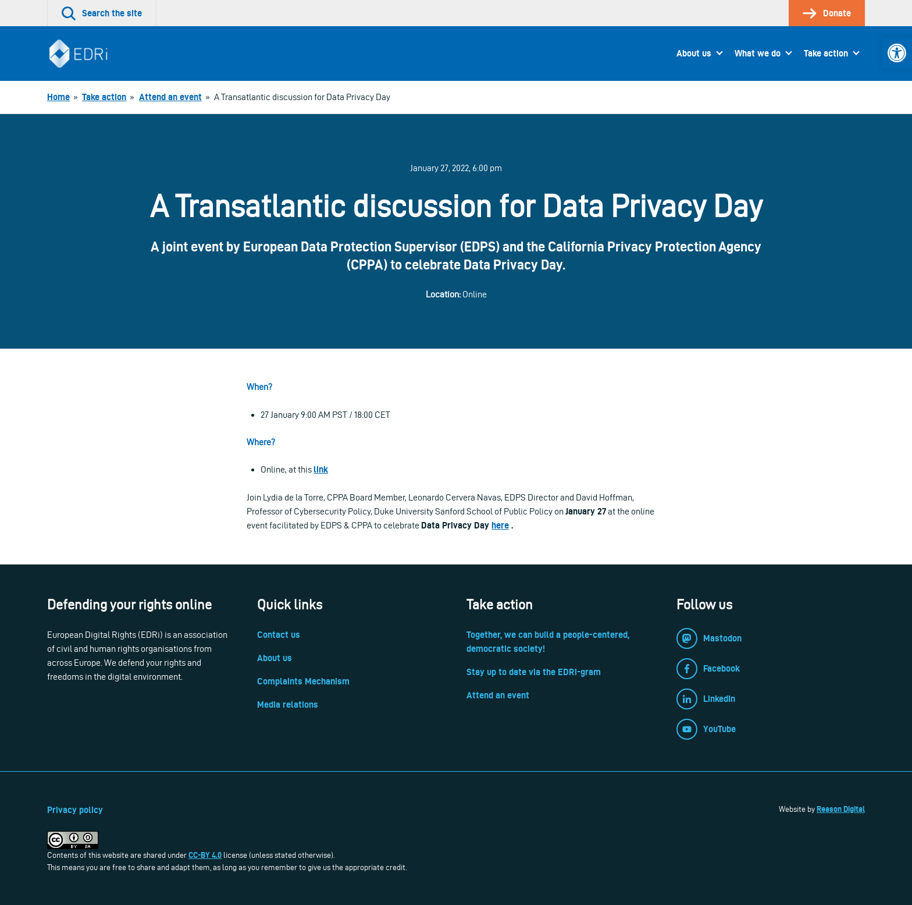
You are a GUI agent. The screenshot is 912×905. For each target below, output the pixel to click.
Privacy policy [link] (75, 810)
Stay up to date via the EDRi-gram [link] (533, 672)
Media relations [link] (287, 704)
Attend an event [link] (497, 695)
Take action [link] (826, 53)
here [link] (500, 525)
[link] (897, 53)
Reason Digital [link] (841, 809)
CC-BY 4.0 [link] (205, 855)
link (321, 469)
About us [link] (693, 53)
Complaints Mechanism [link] (303, 681)
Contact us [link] (278, 635)
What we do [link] (758, 53)
